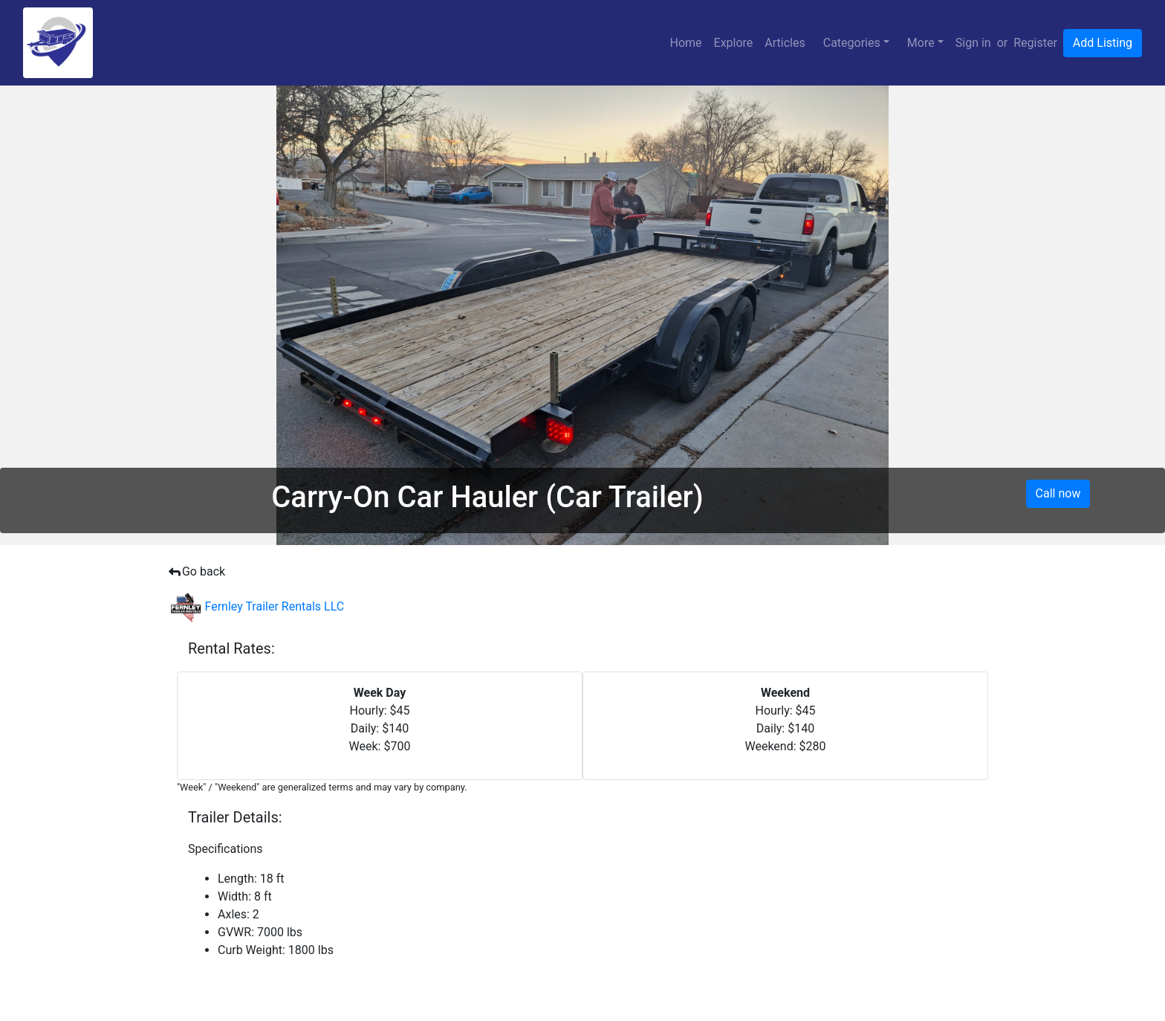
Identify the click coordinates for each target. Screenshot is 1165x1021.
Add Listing (1102, 43)
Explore (733, 43)
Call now (1058, 493)
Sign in (973, 43)
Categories (851, 43)
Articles (785, 43)
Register (1035, 43)
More (921, 43)
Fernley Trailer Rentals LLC (257, 606)
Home (685, 43)
